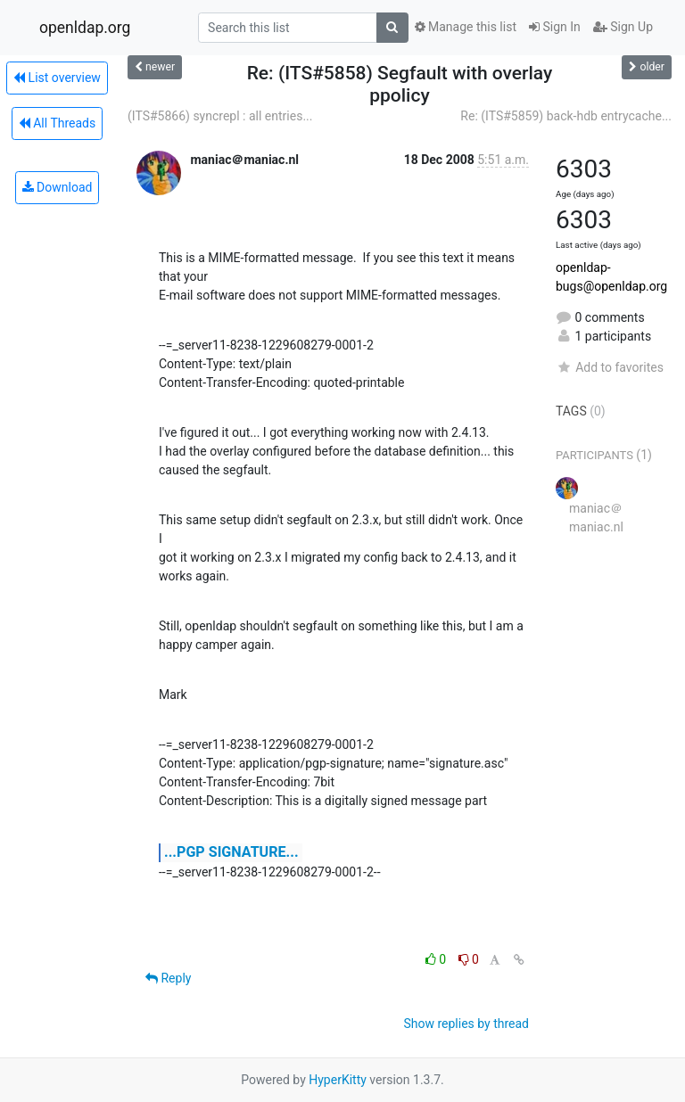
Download (57, 187)
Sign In (555, 27)
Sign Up (623, 27)
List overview (57, 77)
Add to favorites (610, 367)
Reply (168, 978)
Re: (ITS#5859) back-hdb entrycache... (566, 116)
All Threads (57, 123)
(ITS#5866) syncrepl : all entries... (220, 116)
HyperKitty (338, 1080)
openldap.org (84, 28)
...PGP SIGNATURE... (231, 851)
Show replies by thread (466, 1023)
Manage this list (465, 27)
